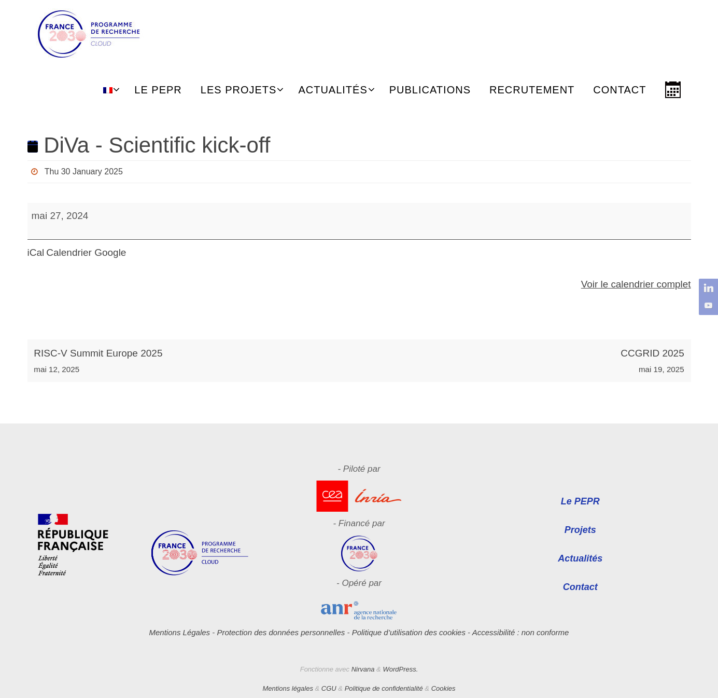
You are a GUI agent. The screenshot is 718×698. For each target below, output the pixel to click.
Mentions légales (287, 688)
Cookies (443, 688)
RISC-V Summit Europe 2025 (193, 362)
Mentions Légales (179, 632)
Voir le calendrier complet (635, 284)
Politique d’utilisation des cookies (409, 632)
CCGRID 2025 (524, 362)
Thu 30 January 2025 (83, 171)
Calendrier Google (86, 252)
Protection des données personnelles (281, 632)
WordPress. (400, 669)
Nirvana (363, 669)
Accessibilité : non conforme (520, 632)
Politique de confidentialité (384, 688)
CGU (328, 688)
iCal (36, 252)
